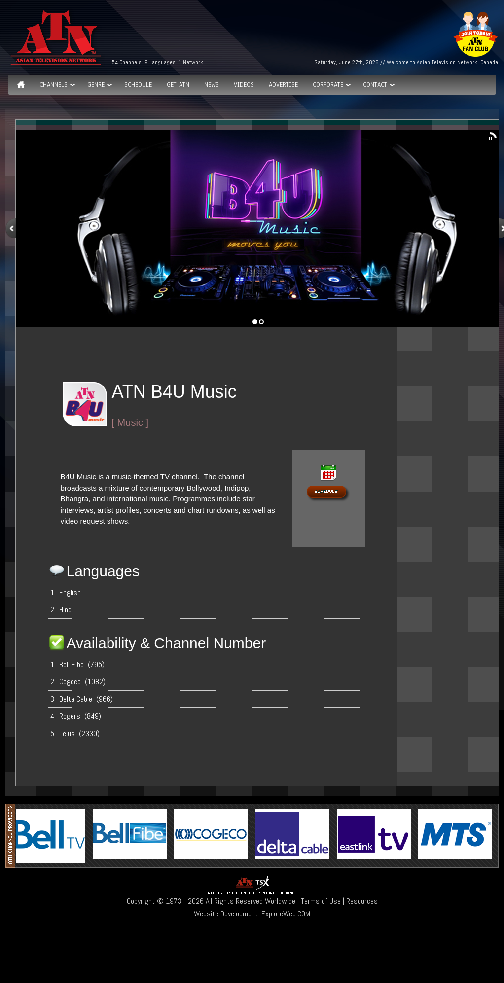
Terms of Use (321, 901)
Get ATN (178, 84)
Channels (53, 84)
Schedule (138, 84)
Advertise (283, 84)
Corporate (328, 84)
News (211, 84)
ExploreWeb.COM (285, 914)
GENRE (96, 84)
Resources (362, 901)
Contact (375, 84)
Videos (244, 84)
